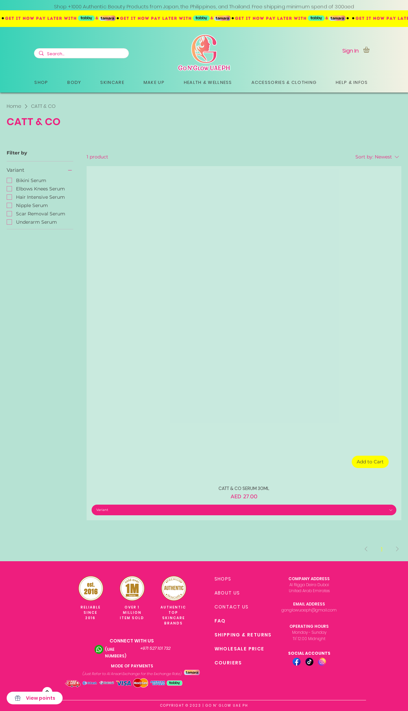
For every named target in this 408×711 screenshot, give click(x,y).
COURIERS (228, 662)
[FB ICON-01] (297, 662)
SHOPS (222, 579)
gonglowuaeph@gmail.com (309, 610)
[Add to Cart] (370, 462)
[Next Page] (397, 549)
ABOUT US (227, 593)
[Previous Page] (366, 549)
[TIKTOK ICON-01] (309, 662)
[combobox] (244, 510)
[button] (41, 82)
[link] (369, 50)
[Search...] (81, 54)
